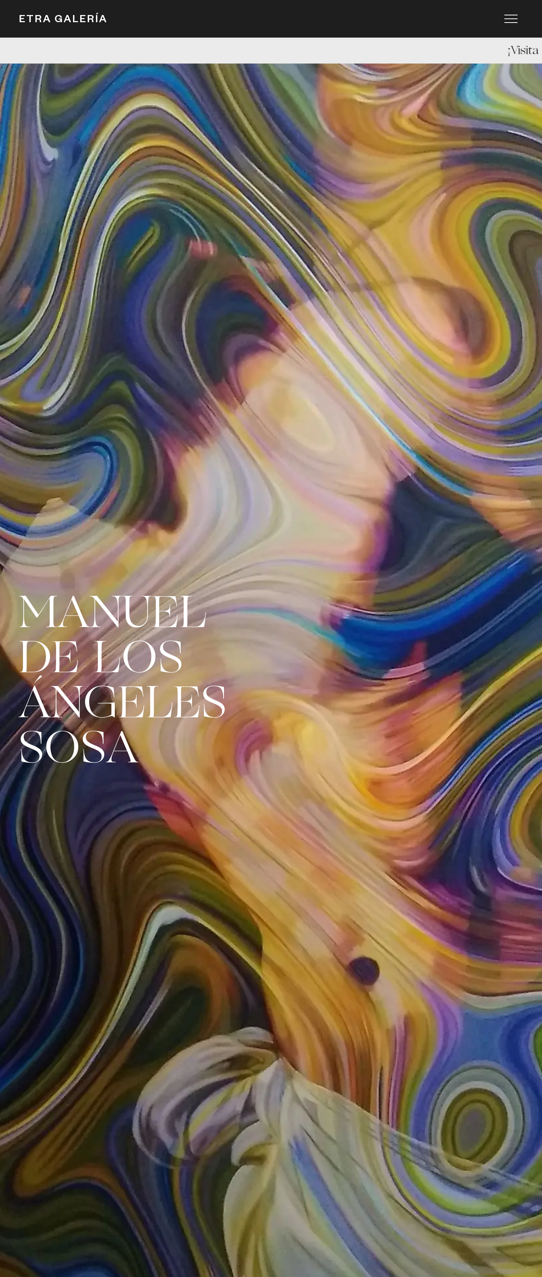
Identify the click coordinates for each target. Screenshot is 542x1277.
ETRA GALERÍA (63, 20)
